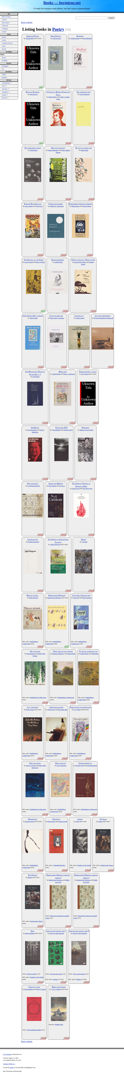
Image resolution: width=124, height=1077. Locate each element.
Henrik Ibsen (75, 206)
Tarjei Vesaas (30, 709)
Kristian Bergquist (33, 542)
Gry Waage (77, 709)
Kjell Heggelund (92, 765)
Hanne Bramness (53, 150)
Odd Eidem (95, 654)
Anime (4, 74)
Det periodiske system (33, 148)
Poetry (58, 29)
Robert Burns (52, 97)
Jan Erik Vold (79, 765)
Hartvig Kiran (29, 821)
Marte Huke (84, 150)
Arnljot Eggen (80, 318)
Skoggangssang (32, 483)
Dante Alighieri (30, 933)
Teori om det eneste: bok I (56, 931)
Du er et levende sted (83, 148)
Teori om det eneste (56, 974)
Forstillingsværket (55, 204)
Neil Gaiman (52, 486)
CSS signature (7, 1054)
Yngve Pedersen (84, 94)
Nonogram (5, 66)
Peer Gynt (56, 819)
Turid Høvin (33, 150)
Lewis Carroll (28, 262)
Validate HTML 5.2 (9, 1064)
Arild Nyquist (56, 36)
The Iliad (103, 819)
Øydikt (83, 539)
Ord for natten (35, 763)
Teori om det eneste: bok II (79, 931)
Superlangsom (32, 539)
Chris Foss (39, 206)
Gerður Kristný (75, 38)
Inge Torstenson (61, 765)
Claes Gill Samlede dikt (81, 595)
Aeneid (80, 819)
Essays (4, 57)
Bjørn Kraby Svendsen (57, 318)
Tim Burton (36, 377)
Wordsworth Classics (106, 865)
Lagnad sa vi (79, 316)
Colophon (5, 29)
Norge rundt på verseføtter (80, 707)
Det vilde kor (35, 651)
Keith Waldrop (28, 989)
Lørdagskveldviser (56, 707)
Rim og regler (60, 763)
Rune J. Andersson (69, 374)
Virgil (77, 821)
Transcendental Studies (34, 1030)
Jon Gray (62, 486)
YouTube (5, 89)
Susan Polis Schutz (80, 262)
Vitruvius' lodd (34, 987)
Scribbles (5, 60)
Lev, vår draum (32, 707)
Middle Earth (59, 1024)
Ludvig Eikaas (86, 206)
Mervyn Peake (40, 262)
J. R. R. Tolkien (56, 989)
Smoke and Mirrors (55, 483)
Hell (33, 931)
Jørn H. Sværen (41, 989)
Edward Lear (34, 94)
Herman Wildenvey (58, 654)
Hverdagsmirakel (57, 260)
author (12, 1067)
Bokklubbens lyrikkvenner (38, 697)
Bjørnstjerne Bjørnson (56, 595)
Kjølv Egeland (86, 598)
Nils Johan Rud (62, 709)
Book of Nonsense (32, 92)
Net (3, 69)
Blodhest (80, 36)
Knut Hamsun (31, 654)
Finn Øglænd (56, 430)
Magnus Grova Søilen (86, 430)
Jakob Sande (34, 318)
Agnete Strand (62, 821)
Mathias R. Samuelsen (57, 206)
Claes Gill (76, 598)
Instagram (6, 92)
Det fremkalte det (83, 92)
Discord (5, 98)
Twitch (4, 49)
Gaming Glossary (7, 43)
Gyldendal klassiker (59, 865)
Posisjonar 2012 (61, 428)
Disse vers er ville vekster (63, 651)
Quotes (4, 37)
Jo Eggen (84, 542)
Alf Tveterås (85, 374)
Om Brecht (35, 428)
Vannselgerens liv (85, 763)
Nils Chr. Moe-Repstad (57, 933)
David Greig (76, 488)
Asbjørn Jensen (68, 430)
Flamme (55, 979)
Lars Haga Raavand (34, 486)
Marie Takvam (33, 598)
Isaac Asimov (29, 206)
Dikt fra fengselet (58, 148)
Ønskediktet (32, 819)
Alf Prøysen (51, 709)
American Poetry (32, 36)
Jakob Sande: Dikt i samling (32, 316)
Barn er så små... (32, 595)
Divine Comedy (32, 974)
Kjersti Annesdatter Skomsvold (103, 318)
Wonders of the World (84, 865)
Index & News (6, 17)
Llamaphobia (7, 83)
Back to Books (26, 22)
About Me (5, 26)
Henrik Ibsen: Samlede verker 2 (80, 204)
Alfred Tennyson (55, 544)
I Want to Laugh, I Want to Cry (83, 260)
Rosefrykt (85, 428)
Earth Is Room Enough (32, 204)
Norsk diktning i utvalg (88, 372)
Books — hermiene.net (62, 2)
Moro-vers (63, 372)
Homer (100, 821)
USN (4, 86)
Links (3, 46)
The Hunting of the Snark (33, 260)
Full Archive (6, 23)
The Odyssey (32, 875)
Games (4, 40)
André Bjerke (58, 262)
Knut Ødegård (87, 38)
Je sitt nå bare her (56, 316)
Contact (4, 32)
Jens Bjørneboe (32, 430)
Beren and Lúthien (59, 987)
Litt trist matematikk (102, 316)
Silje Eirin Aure (87, 488)
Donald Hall (29, 38)
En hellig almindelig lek (88, 651)
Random (4, 77)
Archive (4, 20)
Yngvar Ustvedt (31, 765)
